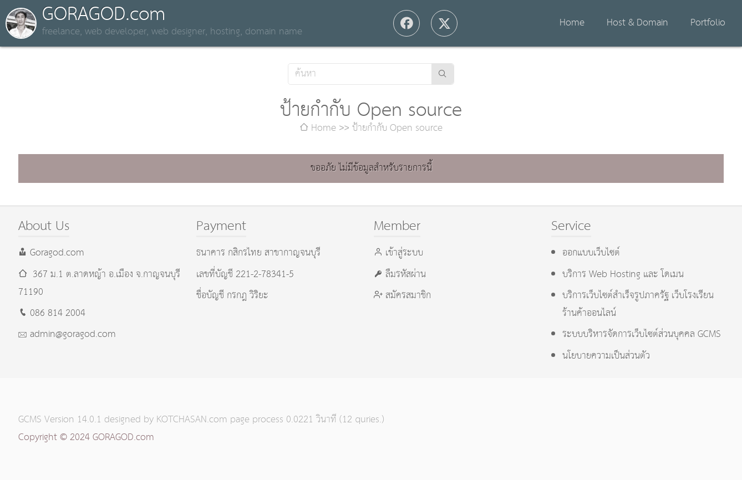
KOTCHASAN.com (191, 419)
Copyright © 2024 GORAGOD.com (86, 437)
